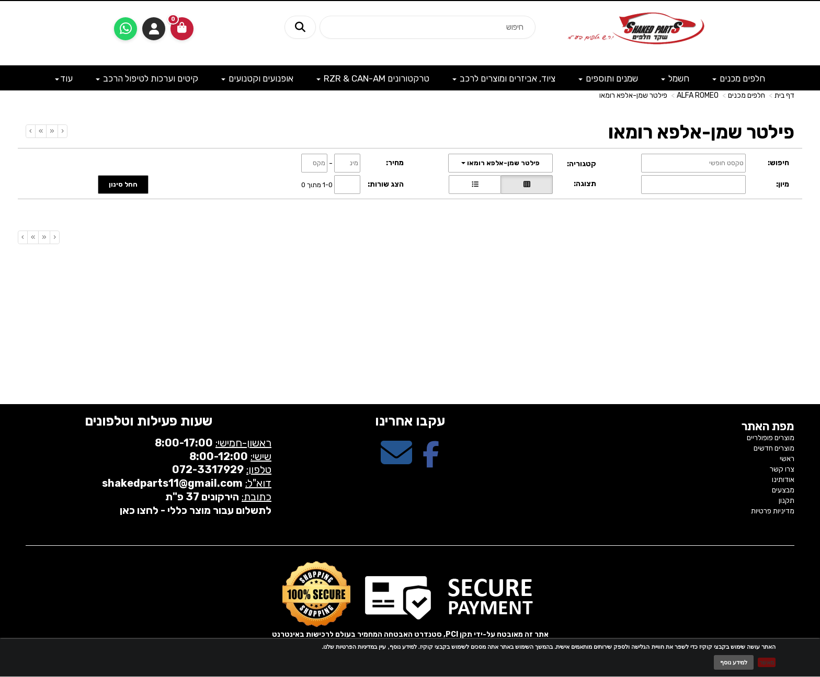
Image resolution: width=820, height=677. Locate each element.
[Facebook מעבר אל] (431, 461)
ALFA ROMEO (698, 95)
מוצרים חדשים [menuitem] (774, 448)
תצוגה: (585, 183)
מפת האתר (768, 426)
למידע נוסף (733, 662)
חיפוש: (778, 162)
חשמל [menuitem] (675, 78)
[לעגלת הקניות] (181, 28)
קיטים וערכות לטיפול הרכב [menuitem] (147, 78)
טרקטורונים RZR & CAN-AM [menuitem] (372, 78)
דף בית (784, 95)
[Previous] (52, 131)
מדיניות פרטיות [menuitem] (772, 511)
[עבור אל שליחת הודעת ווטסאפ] (125, 28)
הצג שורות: (386, 184)
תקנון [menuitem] (786, 500)
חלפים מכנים (746, 95)
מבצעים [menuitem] (783, 490)
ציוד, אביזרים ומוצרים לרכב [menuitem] (503, 78)
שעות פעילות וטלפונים (148, 421)
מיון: (782, 184)
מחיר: (395, 162)
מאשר (766, 662)
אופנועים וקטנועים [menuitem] (257, 78)
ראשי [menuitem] (787, 458)
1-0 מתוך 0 (317, 184)
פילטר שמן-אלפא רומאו (633, 95)
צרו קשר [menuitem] (782, 469)
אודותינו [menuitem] (783, 479)
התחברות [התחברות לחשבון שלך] (153, 28)
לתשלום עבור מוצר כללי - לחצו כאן (195, 510)
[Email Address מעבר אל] (396, 461)
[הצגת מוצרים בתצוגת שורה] (475, 184)
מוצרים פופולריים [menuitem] (770, 437)
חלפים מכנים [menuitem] (738, 78)
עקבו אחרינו (410, 421)
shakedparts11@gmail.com (172, 483)
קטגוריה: (581, 163)
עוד (64, 78)
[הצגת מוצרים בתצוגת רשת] (526, 184)
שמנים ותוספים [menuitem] (608, 78)
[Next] (40, 131)
